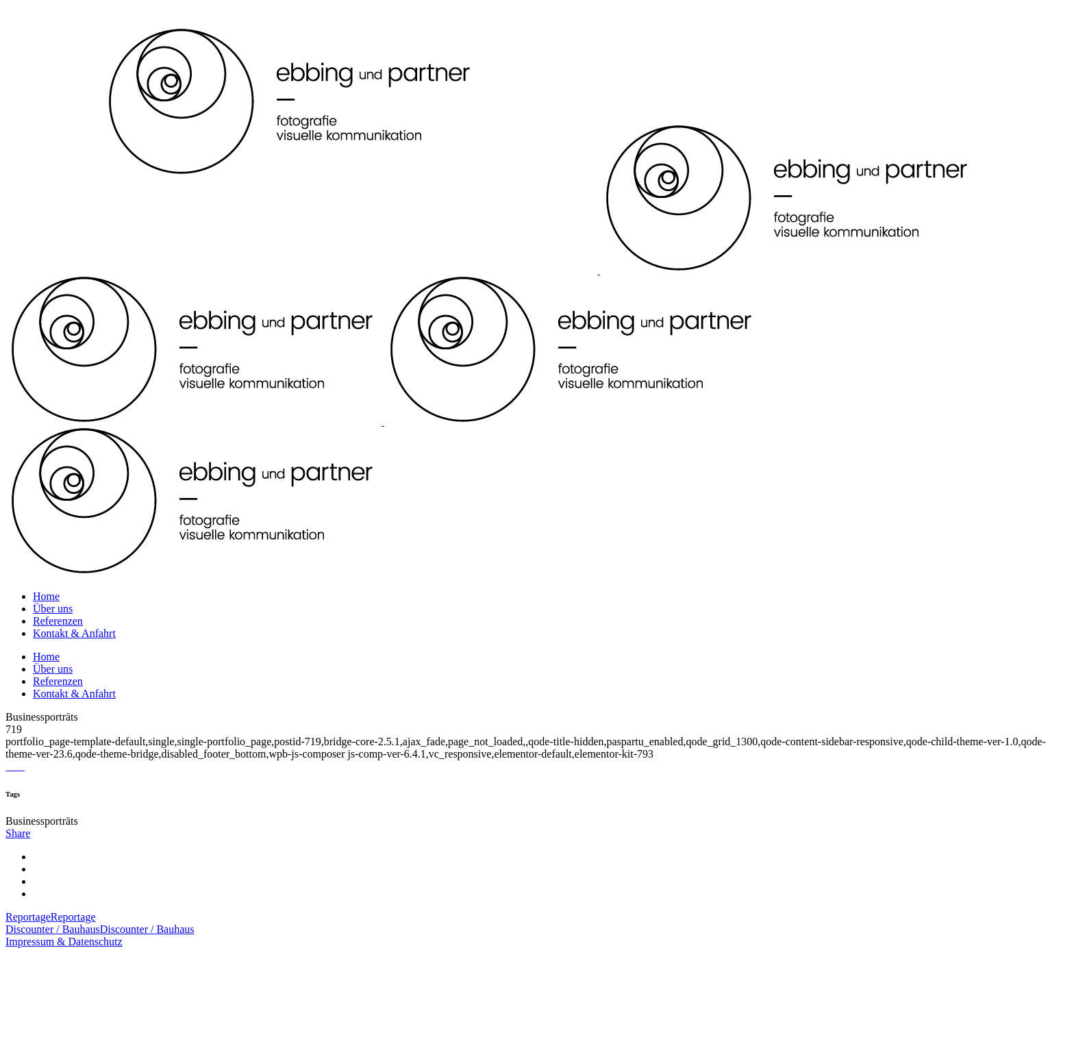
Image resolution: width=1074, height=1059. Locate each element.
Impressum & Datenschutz (64, 941)
